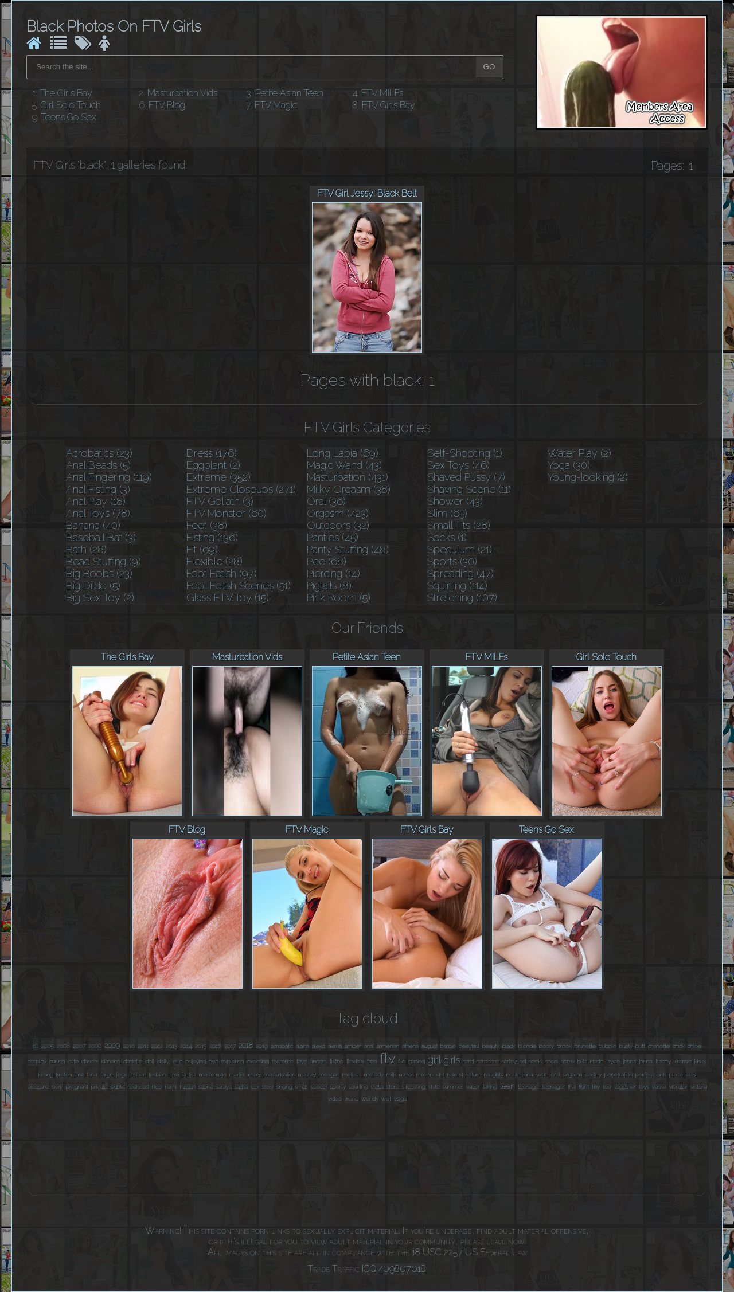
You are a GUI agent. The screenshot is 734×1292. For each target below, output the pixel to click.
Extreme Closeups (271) (241, 489)
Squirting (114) (457, 586)
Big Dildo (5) (93, 586)
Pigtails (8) (329, 586)
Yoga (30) (569, 465)
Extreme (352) (218, 477)
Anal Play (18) (96, 501)
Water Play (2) (579, 453)
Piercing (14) (333, 573)
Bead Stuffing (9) (103, 561)
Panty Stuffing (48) (348, 549)
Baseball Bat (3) (101, 537)
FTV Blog (167, 105)
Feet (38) (206, 525)
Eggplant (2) (213, 465)
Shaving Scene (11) (469, 489)
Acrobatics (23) (99, 453)
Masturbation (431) (347, 477)
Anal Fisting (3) (98, 489)
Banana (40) (93, 525)
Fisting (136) (212, 537)
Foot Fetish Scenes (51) (238, 586)
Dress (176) (211, 453)
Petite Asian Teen (289, 93)
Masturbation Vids (182, 93)
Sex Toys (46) (458, 465)
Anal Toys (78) (98, 513)
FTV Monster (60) (226, 513)
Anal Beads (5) (98, 465)
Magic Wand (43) (344, 465)
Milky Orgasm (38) (349, 489)
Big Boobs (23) (99, 573)
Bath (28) (86, 549)
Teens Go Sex (68, 117)
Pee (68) (326, 561)
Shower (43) (455, 501)
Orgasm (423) (338, 513)
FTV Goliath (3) (219, 501)
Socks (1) (447, 537)
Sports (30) (452, 561)
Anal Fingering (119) (109, 477)
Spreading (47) (460, 573)
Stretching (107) (462, 598)
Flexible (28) (214, 561)
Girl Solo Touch (71, 105)
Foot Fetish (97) (221, 573)
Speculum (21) (459, 549)
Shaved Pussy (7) (466, 477)
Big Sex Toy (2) (100, 598)
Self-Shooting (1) (464, 453)
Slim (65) (447, 513)
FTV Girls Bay (388, 105)
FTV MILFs (382, 93)
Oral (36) (326, 501)
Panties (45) (332, 537)
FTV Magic (276, 105)
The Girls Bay (66, 93)
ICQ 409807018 (394, 1268)
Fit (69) (202, 549)
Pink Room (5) (338, 598)
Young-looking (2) (588, 477)
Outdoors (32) (338, 525)
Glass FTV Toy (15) (227, 598)
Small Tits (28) (458, 525)
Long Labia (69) (342, 453)
